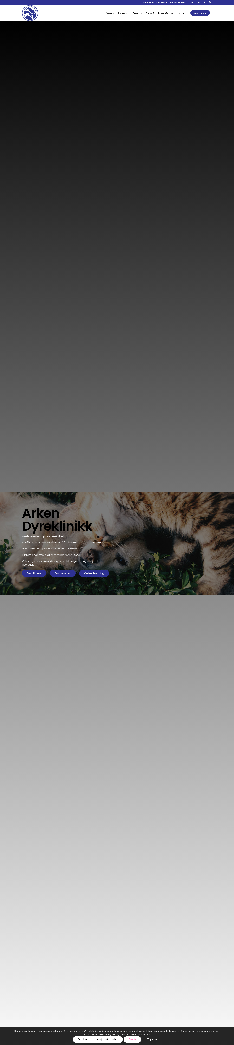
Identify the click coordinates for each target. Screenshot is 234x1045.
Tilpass (152, 1039)
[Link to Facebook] (204, 2)
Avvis (132, 1039)
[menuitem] (109, 13)
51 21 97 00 (196, 2)
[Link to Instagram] (209, 2)
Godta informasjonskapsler (98, 1039)
